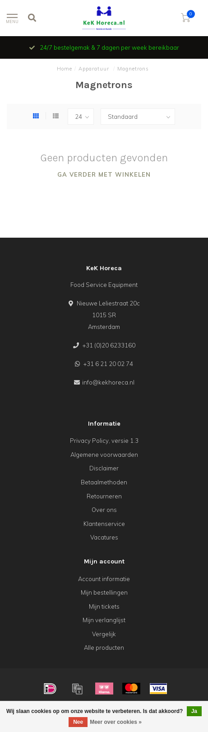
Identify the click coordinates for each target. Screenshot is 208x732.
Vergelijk (104, 634)
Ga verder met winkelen (104, 174)
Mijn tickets (104, 606)
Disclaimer (104, 468)
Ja (194, 711)
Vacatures (104, 537)
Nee (78, 722)
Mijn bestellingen (104, 592)
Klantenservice (104, 523)
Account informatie (104, 578)
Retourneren (104, 496)
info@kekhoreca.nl (108, 382)
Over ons (104, 509)
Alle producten (104, 647)
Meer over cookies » (116, 722)
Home (64, 69)
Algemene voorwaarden (104, 454)
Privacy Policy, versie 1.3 (104, 440)
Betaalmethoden (104, 482)
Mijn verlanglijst (104, 620)
